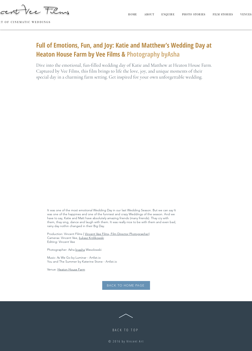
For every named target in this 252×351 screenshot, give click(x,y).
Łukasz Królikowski (91, 238)
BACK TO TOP (126, 330)
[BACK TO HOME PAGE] (126, 285)
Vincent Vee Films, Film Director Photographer (117, 234)
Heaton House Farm (71, 269)
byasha (80, 250)
